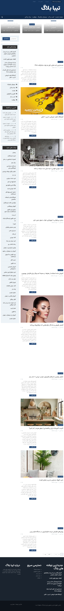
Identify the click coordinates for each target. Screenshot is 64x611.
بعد (45, 554)
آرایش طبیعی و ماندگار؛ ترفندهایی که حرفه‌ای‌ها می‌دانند (46, 325)
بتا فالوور (14, 312)
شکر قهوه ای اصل (12, 182)
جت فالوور (13, 263)
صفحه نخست (59, 17)
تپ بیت (14, 215)
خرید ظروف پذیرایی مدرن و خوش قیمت (51, 480)
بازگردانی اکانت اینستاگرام (10, 203)
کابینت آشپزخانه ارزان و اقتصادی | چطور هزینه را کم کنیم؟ (46, 428)
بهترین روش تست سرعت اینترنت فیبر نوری (9, 113)
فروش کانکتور (12, 283)
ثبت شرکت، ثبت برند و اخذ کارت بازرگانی (9, 304)
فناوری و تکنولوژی (11, 94)
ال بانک (14, 234)
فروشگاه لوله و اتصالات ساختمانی (10, 198)
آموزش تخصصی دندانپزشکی (12, 268)
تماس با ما (40, 1)
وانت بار (14, 289)
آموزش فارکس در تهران (10, 296)
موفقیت (34, 17)
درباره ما (47, 1)
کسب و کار (51, 17)
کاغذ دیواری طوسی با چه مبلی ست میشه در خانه (48, 168)
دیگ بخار (13, 163)
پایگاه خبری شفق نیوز (11, 185)
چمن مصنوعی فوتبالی (11, 227)
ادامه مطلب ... (32, 84)
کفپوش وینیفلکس (11, 206)
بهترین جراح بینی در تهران (10, 248)
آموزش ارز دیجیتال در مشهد (9, 251)
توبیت (14, 224)
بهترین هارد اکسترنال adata (9, 276)
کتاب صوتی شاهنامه (11, 286)
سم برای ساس (12, 231)
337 (49, 554)
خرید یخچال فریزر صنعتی (10, 272)
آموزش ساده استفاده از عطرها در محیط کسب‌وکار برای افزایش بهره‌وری (42, 273)
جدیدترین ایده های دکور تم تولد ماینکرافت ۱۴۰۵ (49, 65)
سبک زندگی (28, 17)
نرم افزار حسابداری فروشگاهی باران (11, 167)
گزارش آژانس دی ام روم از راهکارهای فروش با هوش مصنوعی (53, 25)
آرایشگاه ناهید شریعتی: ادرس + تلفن (52, 117)
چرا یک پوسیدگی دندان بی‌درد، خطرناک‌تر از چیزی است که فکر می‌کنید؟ (10, 65)
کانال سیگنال (13, 300)
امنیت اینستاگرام (12, 156)
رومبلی (14, 153)
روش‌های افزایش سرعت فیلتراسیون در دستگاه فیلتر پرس (46, 531)
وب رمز (14, 175)
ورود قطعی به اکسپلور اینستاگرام (10, 256)
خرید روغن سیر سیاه (11, 241)
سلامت (13, 91)
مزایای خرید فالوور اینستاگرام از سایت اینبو (10, 211)
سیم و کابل (13, 260)
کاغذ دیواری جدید (11, 189)
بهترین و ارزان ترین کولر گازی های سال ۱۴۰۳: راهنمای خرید (10, 132)
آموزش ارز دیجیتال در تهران (9, 315)
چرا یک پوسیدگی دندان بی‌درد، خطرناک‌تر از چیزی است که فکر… (10, 25)
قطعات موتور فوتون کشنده (32, 27)
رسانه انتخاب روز (12, 244)
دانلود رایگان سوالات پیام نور (9, 172)
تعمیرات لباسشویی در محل (9, 159)
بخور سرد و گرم (12, 279)
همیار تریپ (13, 308)
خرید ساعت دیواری (11, 178)
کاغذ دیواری (13, 238)
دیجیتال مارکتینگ (42, 17)
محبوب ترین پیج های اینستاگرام (11, 193)
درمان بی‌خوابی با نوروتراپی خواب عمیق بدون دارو (48, 220)
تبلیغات (34, 1)
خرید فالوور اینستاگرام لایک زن (9, 220)
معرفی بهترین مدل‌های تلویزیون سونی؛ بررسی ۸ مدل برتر (46, 377)
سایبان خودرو (13, 293)
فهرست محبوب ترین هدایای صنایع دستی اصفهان (9, 119)
